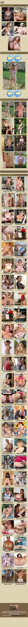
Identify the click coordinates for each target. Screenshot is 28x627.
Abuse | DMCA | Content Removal (18, 625)
